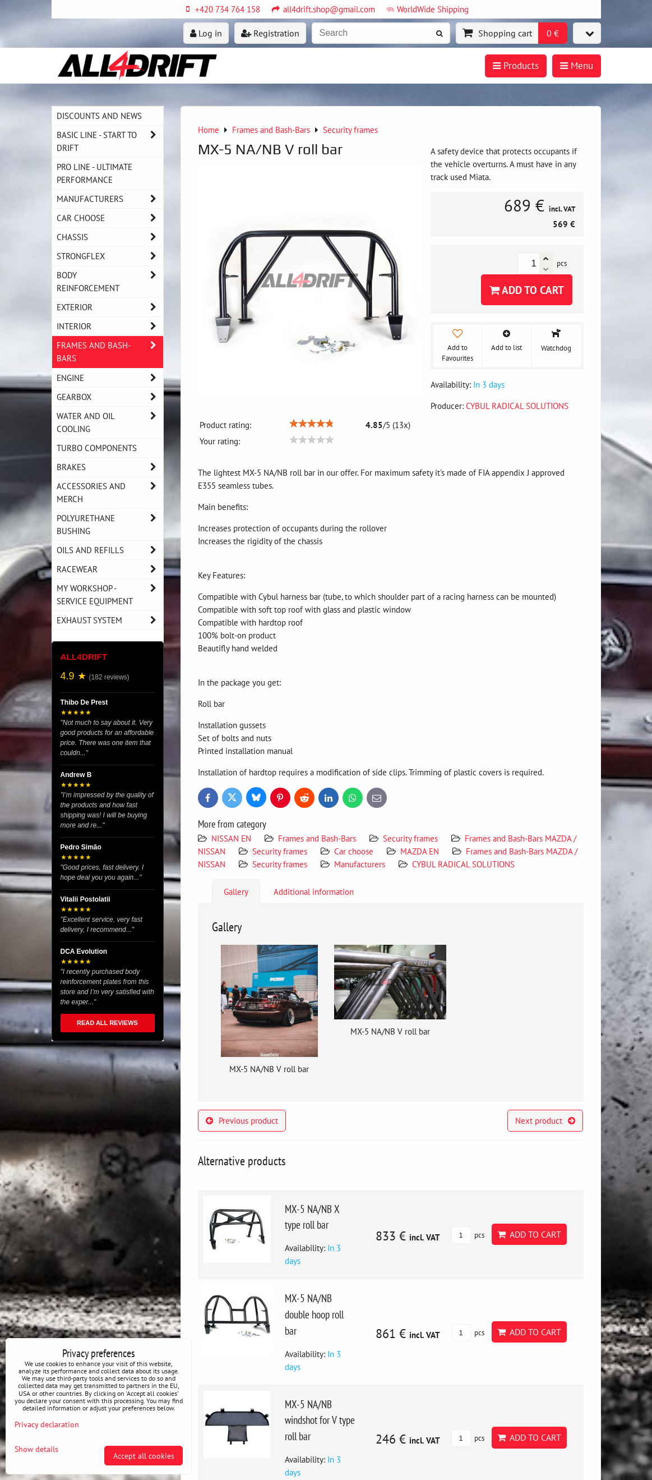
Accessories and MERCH (110, 492)
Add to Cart (526, 290)
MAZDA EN (419, 851)
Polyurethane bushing (110, 524)
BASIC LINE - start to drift (110, 141)
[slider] (311, 423)
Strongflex (110, 256)
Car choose (353, 851)
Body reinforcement (110, 281)
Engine (110, 378)
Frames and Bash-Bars (317, 838)
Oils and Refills (110, 550)
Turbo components (97, 447)
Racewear (110, 569)
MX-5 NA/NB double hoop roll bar (314, 1314)
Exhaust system (110, 620)
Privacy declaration (47, 1424)
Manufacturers (359, 864)
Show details (36, 1449)
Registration (270, 33)
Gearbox (110, 397)
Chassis (110, 237)
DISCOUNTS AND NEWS (99, 115)
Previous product (242, 1120)
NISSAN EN (231, 838)
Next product (545, 1120)
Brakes (110, 467)
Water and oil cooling (110, 422)
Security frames (410, 838)
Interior (110, 326)
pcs (467, 1235)
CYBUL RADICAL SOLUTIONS (463, 864)
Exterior (110, 307)
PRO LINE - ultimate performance (94, 173)
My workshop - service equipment (110, 594)
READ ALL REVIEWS (107, 1022)
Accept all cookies (143, 1455)
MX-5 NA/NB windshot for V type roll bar (320, 1420)
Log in (206, 33)
